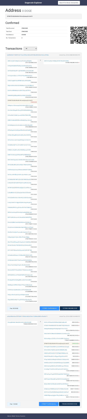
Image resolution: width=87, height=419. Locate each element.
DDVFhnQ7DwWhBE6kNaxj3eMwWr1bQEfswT (56, 392)
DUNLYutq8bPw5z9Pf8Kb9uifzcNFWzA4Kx (19, 80)
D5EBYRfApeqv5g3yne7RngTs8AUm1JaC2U (56, 395)
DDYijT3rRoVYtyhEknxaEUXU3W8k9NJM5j (55, 350)
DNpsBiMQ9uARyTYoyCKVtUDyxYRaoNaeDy (20, 299)
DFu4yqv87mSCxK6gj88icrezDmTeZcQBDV (19, 280)
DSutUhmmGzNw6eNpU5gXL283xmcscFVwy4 (20, 227)
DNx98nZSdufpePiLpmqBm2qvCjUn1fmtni (19, 232)
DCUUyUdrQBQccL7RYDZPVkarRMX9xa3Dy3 (20, 75)
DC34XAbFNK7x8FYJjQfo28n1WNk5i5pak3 (19, 179)
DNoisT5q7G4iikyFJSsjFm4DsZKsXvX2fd (19, 265)
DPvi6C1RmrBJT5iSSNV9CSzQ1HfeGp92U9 (19, 245)
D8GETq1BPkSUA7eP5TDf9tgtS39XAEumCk (56, 353)
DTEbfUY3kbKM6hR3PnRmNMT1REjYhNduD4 (56, 325)
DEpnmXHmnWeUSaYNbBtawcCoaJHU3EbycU (21, 85)
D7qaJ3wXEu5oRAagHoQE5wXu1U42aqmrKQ (56, 359)
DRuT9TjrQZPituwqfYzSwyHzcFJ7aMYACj (19, 242)
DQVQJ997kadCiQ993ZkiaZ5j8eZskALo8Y (55, 322)
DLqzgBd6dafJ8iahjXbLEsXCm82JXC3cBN (19, 322)
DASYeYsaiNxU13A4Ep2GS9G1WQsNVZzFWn (56, 61)
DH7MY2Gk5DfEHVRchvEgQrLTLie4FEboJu (19, 187)
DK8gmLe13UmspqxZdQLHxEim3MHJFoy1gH (20, 105)
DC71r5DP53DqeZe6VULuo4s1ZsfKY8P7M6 (20, 250)
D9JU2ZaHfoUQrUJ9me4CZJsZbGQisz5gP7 (20, 197)
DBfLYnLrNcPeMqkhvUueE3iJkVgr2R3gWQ (20, 61)
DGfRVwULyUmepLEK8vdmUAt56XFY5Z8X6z (20, 169)
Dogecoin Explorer (33, 2)
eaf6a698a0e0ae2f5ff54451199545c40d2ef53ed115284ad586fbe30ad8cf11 (27, 316)
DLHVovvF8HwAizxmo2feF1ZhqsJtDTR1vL (19, 90)
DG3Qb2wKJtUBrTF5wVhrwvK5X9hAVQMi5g (20, 260)
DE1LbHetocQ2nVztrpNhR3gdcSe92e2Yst (19, 140)
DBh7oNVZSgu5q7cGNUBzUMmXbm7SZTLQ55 (21, 159)
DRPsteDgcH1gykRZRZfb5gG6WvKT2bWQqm (56, 374)
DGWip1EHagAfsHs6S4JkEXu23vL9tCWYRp (19, 135)
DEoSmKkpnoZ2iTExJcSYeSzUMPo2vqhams (56, 338)
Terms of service (20, 416)
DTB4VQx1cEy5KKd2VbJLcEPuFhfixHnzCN (19, 289)
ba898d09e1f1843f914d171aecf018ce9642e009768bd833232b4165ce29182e (28, 55)
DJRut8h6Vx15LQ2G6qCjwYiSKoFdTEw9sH (19, 192)
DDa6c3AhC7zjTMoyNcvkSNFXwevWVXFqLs (56, 384)
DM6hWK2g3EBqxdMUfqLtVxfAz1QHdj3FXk (19, 95)
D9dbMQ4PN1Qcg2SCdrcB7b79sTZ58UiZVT (20, 207)
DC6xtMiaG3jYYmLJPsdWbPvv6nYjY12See (19, 145)
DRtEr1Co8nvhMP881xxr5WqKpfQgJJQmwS (20, 120)
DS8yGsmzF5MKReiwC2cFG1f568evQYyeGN (56, 389)
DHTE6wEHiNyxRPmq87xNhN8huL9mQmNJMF (21, 70)
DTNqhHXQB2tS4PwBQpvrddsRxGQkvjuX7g (20, 65)
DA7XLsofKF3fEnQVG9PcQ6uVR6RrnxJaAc (19, 174)
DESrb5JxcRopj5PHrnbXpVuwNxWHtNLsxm (20, 212)
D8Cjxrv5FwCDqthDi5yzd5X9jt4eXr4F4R (18, 294)
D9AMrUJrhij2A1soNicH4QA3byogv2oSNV (19, 150)
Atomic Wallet (11, 416)
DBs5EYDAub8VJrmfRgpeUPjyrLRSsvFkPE (56, 356)
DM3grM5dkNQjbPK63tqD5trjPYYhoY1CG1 (56, 328)
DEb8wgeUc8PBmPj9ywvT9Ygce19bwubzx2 (20, 285)
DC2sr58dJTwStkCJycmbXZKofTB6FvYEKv (19, 115)
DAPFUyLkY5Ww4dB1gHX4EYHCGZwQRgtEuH (56, 379)
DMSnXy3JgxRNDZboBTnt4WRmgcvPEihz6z (56, 366)
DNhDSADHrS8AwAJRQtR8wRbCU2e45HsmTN (57, 333)
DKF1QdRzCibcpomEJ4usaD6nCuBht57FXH (20, 217)
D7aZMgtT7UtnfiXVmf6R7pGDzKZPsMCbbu (56, 369)
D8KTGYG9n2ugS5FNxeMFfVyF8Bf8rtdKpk (19, 154)
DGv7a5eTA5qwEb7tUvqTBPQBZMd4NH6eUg (20, 110)
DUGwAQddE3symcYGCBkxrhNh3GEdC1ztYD (20, 255)
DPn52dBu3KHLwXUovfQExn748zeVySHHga (20, 164)
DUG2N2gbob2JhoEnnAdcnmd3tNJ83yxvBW (20, 125)
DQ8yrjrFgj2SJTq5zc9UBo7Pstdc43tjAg (18, 237)
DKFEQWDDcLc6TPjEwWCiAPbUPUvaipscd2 (20, 275)
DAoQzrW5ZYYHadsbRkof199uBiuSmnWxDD (20, 270)
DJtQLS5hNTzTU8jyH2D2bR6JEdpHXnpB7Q (20, 202)
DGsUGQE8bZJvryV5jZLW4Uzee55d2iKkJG (19, 222)
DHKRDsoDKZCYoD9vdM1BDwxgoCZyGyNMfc (56, 362)
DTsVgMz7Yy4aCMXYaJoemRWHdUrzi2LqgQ (56, 346)
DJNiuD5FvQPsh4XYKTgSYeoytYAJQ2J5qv (19, 182)
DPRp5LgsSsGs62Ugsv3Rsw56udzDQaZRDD (20, 130)
